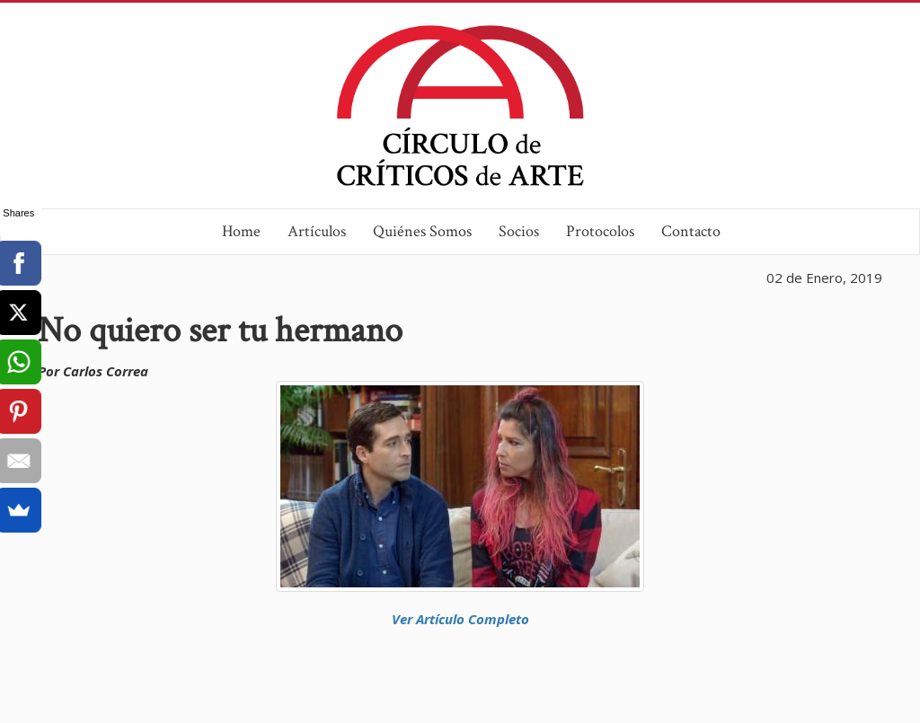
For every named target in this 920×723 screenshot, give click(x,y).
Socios (519, 231)
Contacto (691, 231)
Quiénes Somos (422, 231)
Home (241, 231)
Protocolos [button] (600, 231)
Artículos (317, 231)
